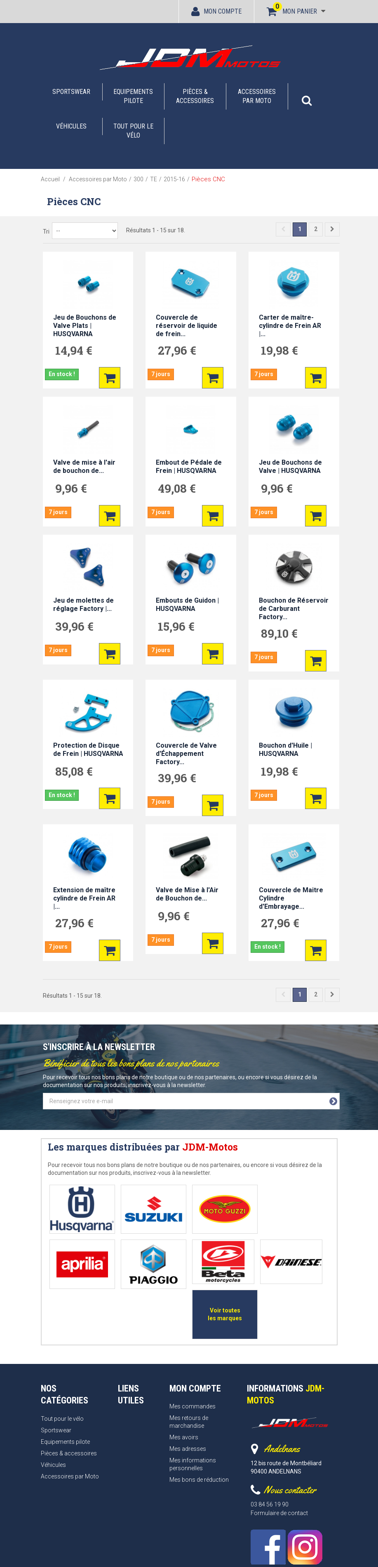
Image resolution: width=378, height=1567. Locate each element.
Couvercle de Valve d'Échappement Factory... (186, 753)
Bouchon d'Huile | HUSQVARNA (285, 749)
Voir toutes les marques (284, 1257)
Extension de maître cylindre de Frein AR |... (84, 898)
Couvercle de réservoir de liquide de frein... (186, 325)
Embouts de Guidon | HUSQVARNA (187, 604)
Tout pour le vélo (133, 130)
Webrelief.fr (282, 1553)
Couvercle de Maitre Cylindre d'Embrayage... (291, 898)
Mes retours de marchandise (188, 1362)
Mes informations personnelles (192, 1404)
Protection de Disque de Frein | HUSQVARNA (88, 749)
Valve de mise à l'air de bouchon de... (84, 466)
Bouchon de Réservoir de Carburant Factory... (294, 608)
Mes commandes (192, 1347)
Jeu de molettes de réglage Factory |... (83, 604)
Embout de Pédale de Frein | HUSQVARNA (189, 466)
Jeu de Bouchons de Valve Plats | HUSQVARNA (84, 325)
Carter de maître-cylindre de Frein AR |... (290, 325)
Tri (46, 231)
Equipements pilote (133, 96)
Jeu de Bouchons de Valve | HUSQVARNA (290, 466)
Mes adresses (187, 1389)
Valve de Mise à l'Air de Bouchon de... (187, 894)
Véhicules (71, 126)
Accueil (50, 179)
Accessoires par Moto (257, 96)
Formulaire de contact (279, 1453)
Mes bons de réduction (199, 1420)
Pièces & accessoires (195, 96)
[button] (307, 96)
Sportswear (71, 92)
